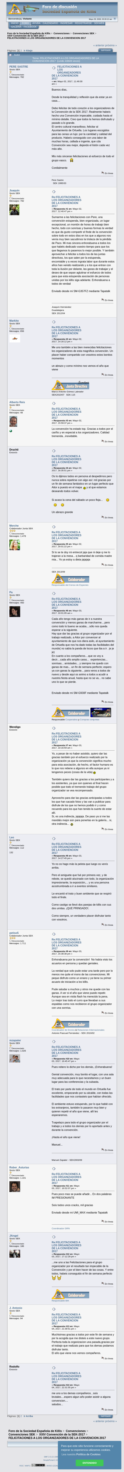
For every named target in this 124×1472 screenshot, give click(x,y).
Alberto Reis (17, 402)
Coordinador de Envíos (63, 1030)
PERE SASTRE (18, 66)
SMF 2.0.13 (48, 1457)
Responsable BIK (60, 1300)
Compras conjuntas (89, 719)
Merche (14, 525)
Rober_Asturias (19, 1167)
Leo (11, 837)
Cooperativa (71, 719)
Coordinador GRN (61, 1228)
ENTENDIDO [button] (90, 1463)
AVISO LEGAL (52, 1466)
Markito (14, 320)
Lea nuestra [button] (81, 1454)
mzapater (15, 1040)
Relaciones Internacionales (90, 1030)
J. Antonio (15, 1308)
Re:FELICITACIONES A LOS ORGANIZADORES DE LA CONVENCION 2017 (67, 201)
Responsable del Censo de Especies (70, 585)
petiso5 (14, 933)
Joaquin (14, 190)
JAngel (13, 1235)
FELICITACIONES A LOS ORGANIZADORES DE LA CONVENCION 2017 (67, 72)
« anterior (98, 45)
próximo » (111, 45)
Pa (11, 592)
